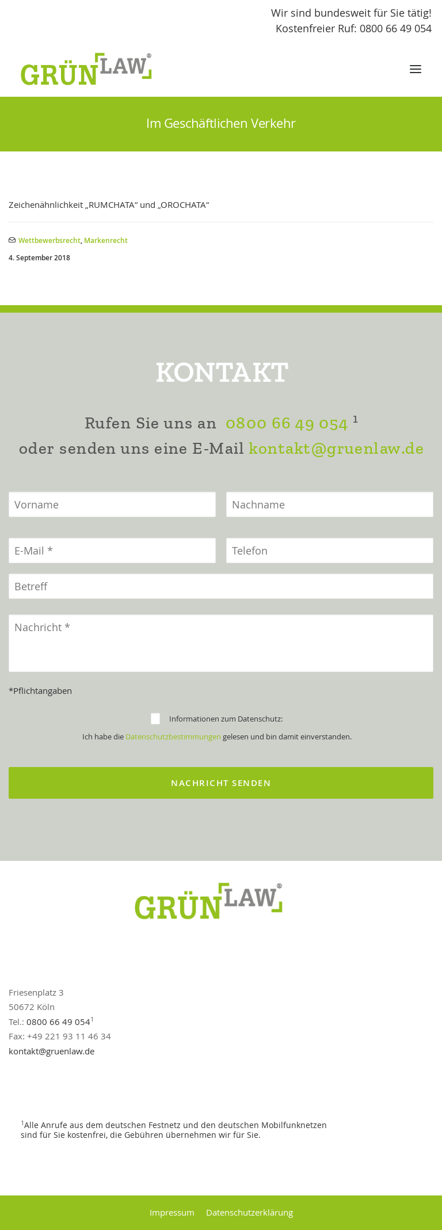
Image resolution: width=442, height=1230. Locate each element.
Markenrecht (106, 240)
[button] (415, 69)
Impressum (172, 1212)
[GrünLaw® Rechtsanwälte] (97, 69)
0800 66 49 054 (286, 422)
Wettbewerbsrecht (49, 240)
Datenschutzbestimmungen (173, 736)
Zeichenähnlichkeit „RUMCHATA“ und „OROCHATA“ (109, 204)
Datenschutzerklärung (249, 1212)
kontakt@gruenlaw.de (336, 448)
